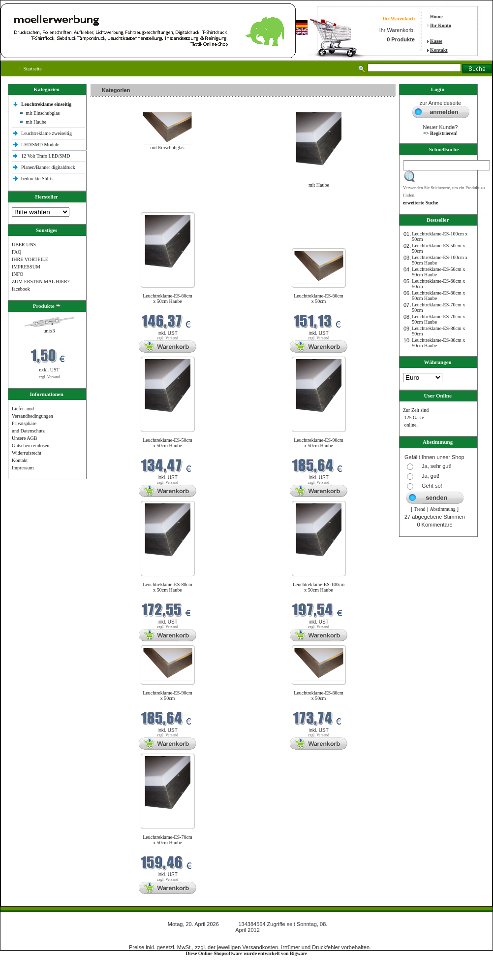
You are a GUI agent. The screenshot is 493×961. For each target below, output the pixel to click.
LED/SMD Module (40, 144)
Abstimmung (443, 509)
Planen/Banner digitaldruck (48, 167)
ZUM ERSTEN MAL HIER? (40, 281)
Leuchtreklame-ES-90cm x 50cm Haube (318, 442)
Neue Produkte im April (117, 206)
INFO (17, 274)
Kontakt (439, 50)
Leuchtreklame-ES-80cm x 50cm (318, 695)
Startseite (31, 68)
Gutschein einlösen (30, 445)
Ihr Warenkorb (399, 18)
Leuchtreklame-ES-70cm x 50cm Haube (167, 839)
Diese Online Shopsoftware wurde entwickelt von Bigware (247, 953)
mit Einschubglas (43, 113)
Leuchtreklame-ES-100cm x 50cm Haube (319, 587)
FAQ (16, 252)
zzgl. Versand (49, 377)
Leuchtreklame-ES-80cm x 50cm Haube (167, 587)
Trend (420, 509)
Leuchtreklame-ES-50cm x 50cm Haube (167, 442)
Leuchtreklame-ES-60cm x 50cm (318, 298)
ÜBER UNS (24, 244)
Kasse (436, 41)
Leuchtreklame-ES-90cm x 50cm (167, 695)
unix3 (49, 330)
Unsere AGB (24, 438)
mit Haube (36, 122)
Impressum (22, 467)
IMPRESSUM (26, 266)
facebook (21, 289)
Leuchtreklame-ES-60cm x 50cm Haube (167, 298)
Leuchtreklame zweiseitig (47, 133)
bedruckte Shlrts (37, 178)
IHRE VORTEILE (30, 259)
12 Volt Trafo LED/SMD (45, 156)
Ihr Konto (440, 25)
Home (436, 16)
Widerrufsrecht (26, 453)
